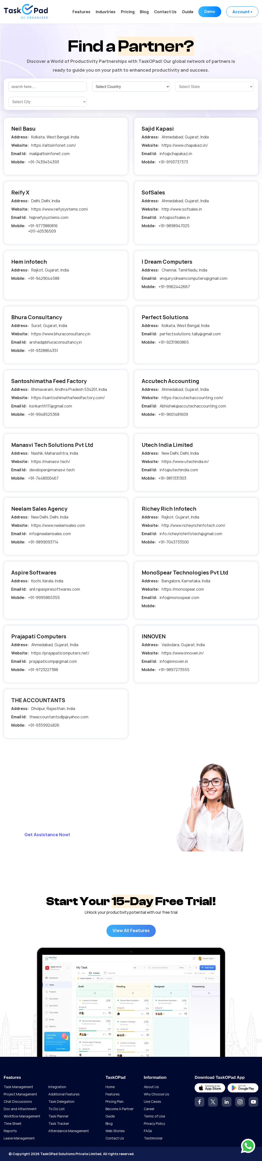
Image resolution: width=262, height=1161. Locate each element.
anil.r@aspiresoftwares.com (54, 589)
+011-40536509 (42, 231)
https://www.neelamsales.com (58, 525)
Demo (209, 11)
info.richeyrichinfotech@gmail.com (191, 533)
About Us (151, 1086)
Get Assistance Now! (47, 834)
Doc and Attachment (20, 1108)
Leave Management (19, 1138)
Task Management (18, 1086)
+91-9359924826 (43, 725)
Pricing (127, 11)
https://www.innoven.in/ (183, 653)
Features (81, 11)
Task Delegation (61, 1101)
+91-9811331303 (172, 478)
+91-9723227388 (43, 669)
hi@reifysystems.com (48, 217)
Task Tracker (58, 1123)
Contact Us (165, 11)
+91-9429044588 (43, 278)
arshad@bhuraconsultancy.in (55, 342)
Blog (143, 11)
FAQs (148, 1130)
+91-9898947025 (173, 225)
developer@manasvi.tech (52, 470)
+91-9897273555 (173, 669)
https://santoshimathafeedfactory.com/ (68, 397)
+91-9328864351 (43, 350)
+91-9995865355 (44, 597)
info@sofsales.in (175, 217)
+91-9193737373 (173, 162)
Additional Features (64, 1094)
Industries (105, 11)
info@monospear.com (179, 597)
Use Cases (152, 1101)
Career (149, 1108)
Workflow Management (22, 1116)
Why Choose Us (156, 1094)
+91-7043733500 (173, 542)
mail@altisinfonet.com (49, 153)
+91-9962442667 (174, 286)
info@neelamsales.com (50, 533)
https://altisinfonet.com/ (53, 145)
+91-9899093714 (43, 542)
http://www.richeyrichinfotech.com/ (193, 525)
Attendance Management (68, 1130)
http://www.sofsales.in (182, 209)
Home (110, 1086)
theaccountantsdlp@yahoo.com (58, 717)
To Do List (56, 1108)
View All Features (131, 930)
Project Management (20, 1094)
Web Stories (115, 1130)
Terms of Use (154, 1116)
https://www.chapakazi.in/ (185, 145)
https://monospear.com (183, 589)
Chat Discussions (18, 1101)
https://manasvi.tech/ (50, 461)
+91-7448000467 (43, 478)
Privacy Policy (154, 1123)
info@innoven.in (174, 661)
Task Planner (58, 1116)
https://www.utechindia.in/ (185, 461)
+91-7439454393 (43, 162)
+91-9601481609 (173, 414)
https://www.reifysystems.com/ (59, 209)
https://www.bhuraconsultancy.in (60, 334)
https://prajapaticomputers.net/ (60, 653)
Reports (10, 1130)
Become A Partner (119, 1108)
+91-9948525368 (43, 414)
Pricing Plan (114, 1101)
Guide (187, 11)
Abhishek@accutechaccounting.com (193, 406)
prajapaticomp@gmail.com (53, 661)
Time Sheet (12, 1123)
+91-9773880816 (43, 225)
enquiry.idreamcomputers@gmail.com (193, 278)
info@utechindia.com (179, 470)
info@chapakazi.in (176, 153)
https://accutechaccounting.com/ (192, 397)
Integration (57, 1086)
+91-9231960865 (173, 342)
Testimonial (153, 1138)
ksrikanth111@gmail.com (50, 406)
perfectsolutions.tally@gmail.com (190, 334)
